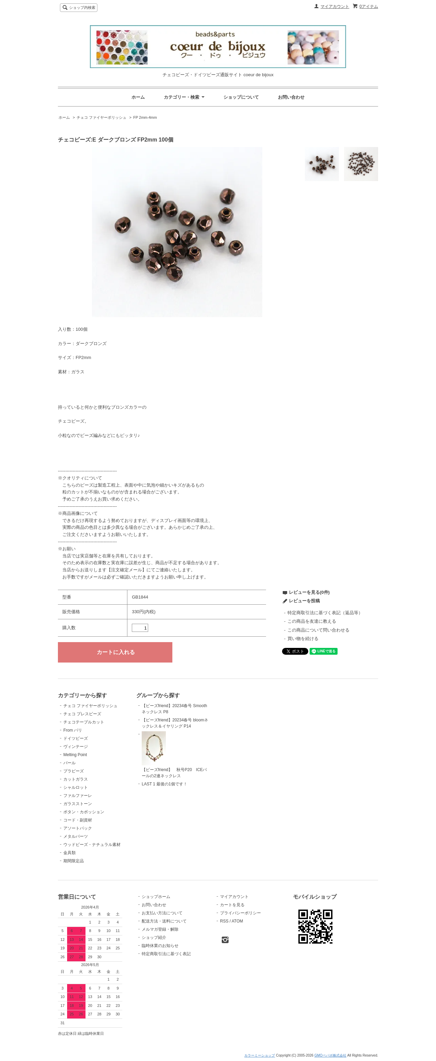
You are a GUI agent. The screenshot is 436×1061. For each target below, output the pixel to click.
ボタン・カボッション (83, 812)
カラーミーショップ (259, 1055)
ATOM (237, 921)
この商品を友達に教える (311, 621)
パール (69, 763)
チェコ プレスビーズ (82, 714)
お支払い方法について (162, 913)
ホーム (138, 97)
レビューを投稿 (304, 600)
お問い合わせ (291, 97)
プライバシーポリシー (240, 913)
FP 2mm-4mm (145, 117)
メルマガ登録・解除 (160, 929)
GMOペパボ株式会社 (330, 1055)
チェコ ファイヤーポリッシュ (101, 117)
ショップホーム (156, 896)
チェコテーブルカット (83, 722)
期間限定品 (73, 861)
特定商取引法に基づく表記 (166, 953)
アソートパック (77, 828)
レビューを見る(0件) (309, 592)
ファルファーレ (77, 795)
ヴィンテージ (75, 746)
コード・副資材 (77, 820)
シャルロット (75, 787)
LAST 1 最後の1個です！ (164, 784)
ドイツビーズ (75, 738)
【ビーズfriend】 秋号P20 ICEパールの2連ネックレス (174, 754)
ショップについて (241, 97)
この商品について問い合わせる (318, 630)
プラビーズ (73, 771)
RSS (224, 921)
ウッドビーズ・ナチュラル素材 (92, 844)
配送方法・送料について (164, 921)
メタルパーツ (75, 836)
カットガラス (75, 779)
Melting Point (75, 754)
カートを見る (232, 904)
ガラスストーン (77, 803)
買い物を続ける (302, 638)
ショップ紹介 (154, 937)
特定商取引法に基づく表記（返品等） (325, 612)
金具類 (69, 852)
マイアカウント (335, 6)
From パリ (72, 730)
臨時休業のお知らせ (160, 945)
